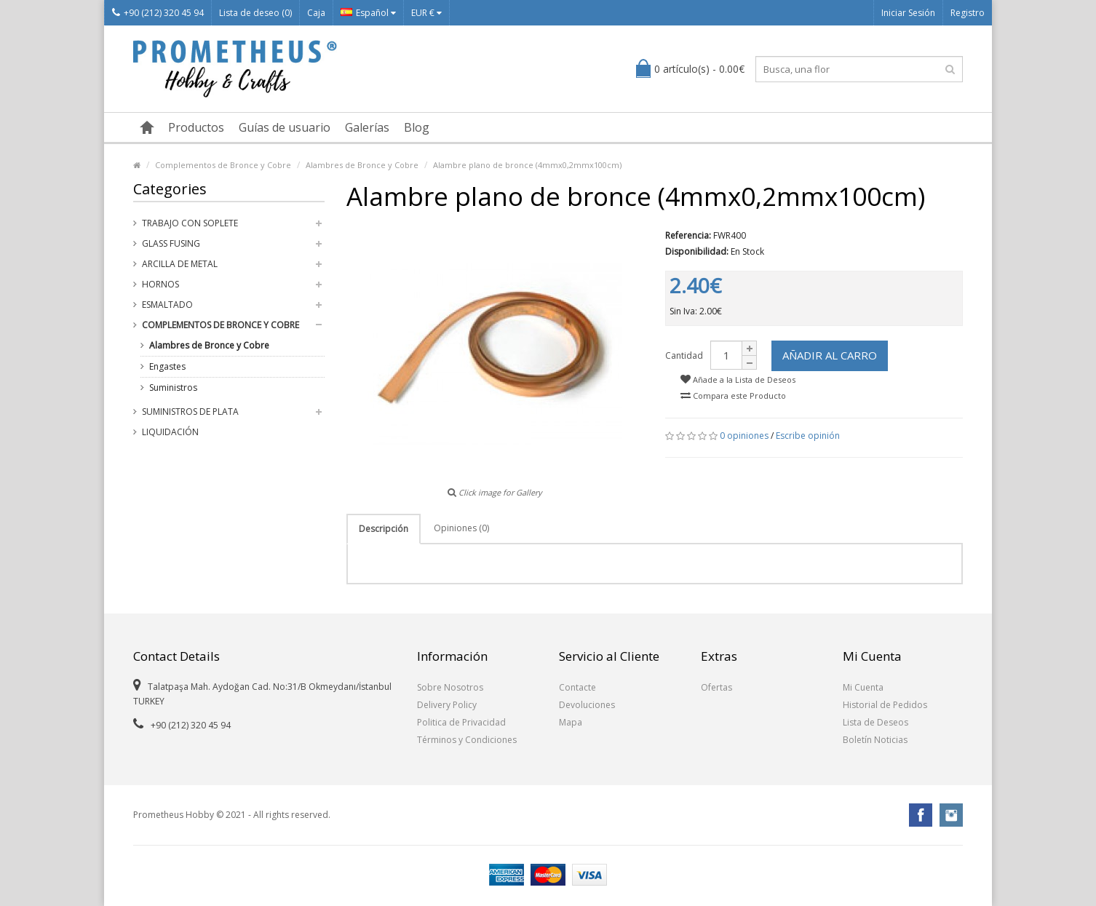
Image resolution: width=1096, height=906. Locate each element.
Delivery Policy (447, 705)
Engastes (167, 366)
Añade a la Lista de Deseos (737, 379)
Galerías (367, 127)
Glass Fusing (171, 243)
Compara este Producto (733, 395)
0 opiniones (744, 435)
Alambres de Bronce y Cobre (362, 164)
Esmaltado (167, 304)
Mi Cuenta (863, 687)
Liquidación (170, 432)
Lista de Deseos (875, 722)
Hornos (160, 284)
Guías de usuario (284, 127)
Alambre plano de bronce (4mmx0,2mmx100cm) (527, 164)
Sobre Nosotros (450, 687)
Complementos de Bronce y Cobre (223, 164)
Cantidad (684, 355)
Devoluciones (587, 705)
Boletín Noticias (875, 740)
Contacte (577, 687)
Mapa (570, 722)
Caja (316, 13)
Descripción (383, 528)
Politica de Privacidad (461, 722)
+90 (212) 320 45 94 (158, 13)
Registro (967, 13)
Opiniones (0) (461, 528)
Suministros (173, 387)
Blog (416, 127)
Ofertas (716, 687)
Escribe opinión (808, 435)
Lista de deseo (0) (255, 13)
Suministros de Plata (190, 411)
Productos (196, 127)
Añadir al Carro (829, 355)
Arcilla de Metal (180, 264)
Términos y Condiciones (467, 740)
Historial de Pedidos (885, 705)
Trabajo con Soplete (190, 223)
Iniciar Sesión (908, 13)
